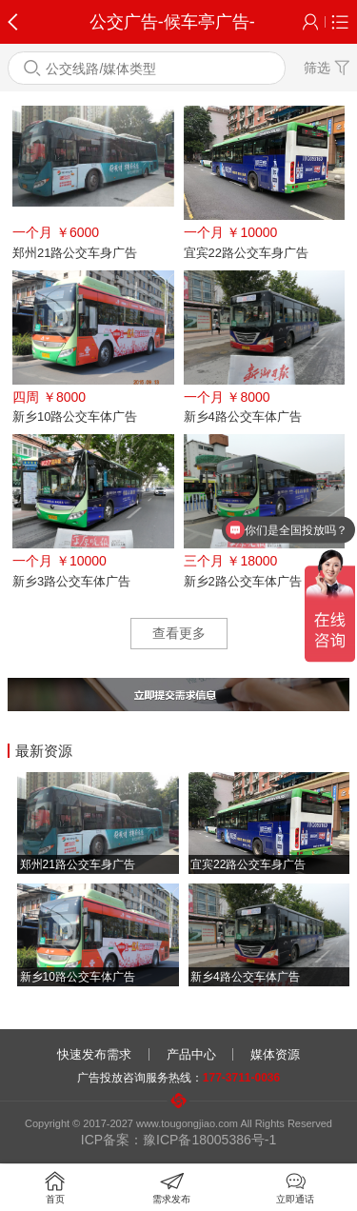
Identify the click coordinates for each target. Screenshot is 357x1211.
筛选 (326, 67)
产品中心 (191, 1054)
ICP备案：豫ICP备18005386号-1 (178, 1139)
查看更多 (179, 633)
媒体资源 (275, 1054)
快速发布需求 (94, 1054)
